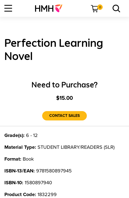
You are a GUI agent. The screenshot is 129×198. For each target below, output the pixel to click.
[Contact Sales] (64, 115)
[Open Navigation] (8, 8)
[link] (51, 8)
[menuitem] (51, 8)
